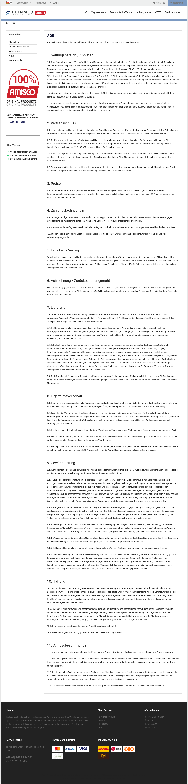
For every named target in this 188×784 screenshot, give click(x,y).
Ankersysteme (15, 51)
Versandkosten (90, 775)
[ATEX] (158, 13)
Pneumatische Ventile (19, 47)
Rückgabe (103, 724)
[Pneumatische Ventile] (121, 13)
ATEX (11, 56)
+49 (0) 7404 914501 (19, 757)
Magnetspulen (15, 42)
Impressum (150, 727)
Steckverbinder (15, 60)
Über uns (149, 720)
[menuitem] (177, 3)
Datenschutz (151, 724)
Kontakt (102, 720)
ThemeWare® (120, 778)
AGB (101, 727)
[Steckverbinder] (172, 13)
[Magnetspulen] (98, 13)
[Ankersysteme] (143, 13)
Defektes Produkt (107, 717)
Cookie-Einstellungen (154, 717)
